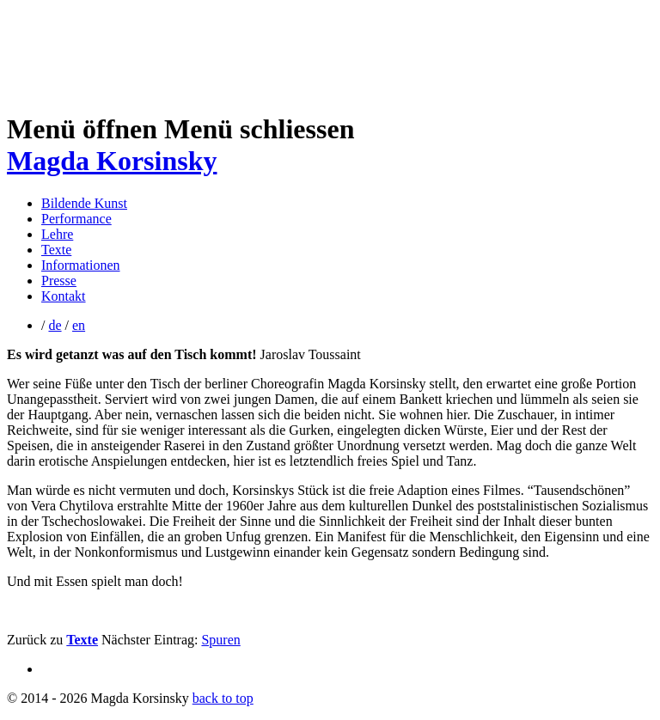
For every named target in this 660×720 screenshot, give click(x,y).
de (54, 325)
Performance (76, 218)
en (78, 325)
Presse (58, 280)
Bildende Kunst (84, 203)
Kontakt (63, 296)
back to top (223, 698)
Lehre (57, 234)
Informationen (80, 265)
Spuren (220, 639)
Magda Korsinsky (112, 160)
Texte (56, 249)
